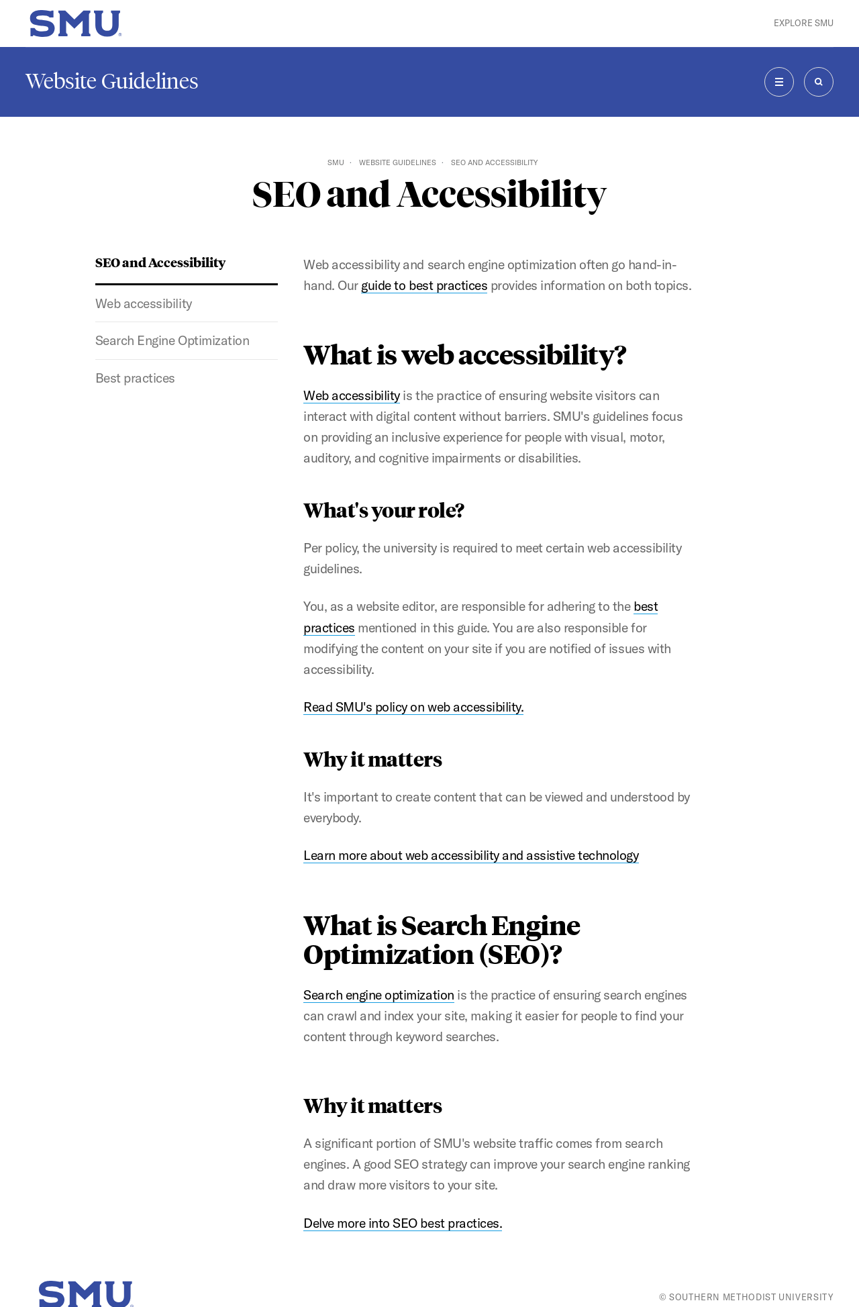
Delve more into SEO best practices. (402, 1223)
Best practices (135, 378)
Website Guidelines (112, 81)
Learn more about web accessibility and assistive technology (470, 855)
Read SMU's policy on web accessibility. (413, 707)
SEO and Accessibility (160, 262)
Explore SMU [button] (803, 22)
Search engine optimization (378, 995)
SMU (335, 162)
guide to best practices (424, 285)
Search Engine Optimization (172, 340)
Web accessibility (143, 303)
